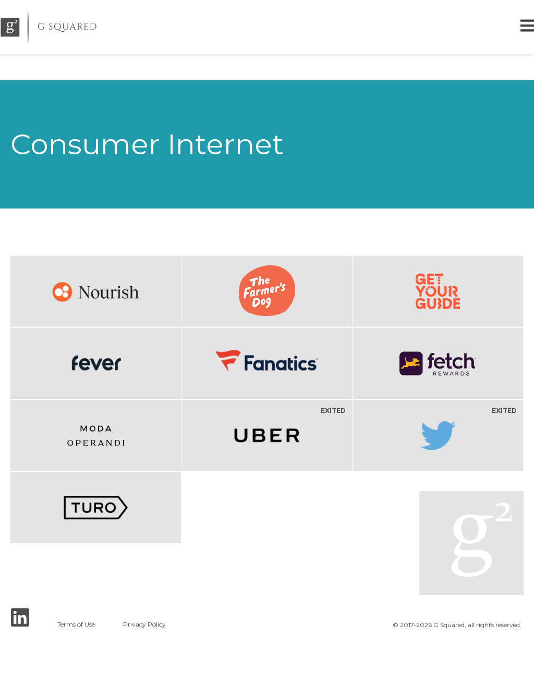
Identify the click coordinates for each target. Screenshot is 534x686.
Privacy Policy (144, 624)
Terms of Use (76, 624)
